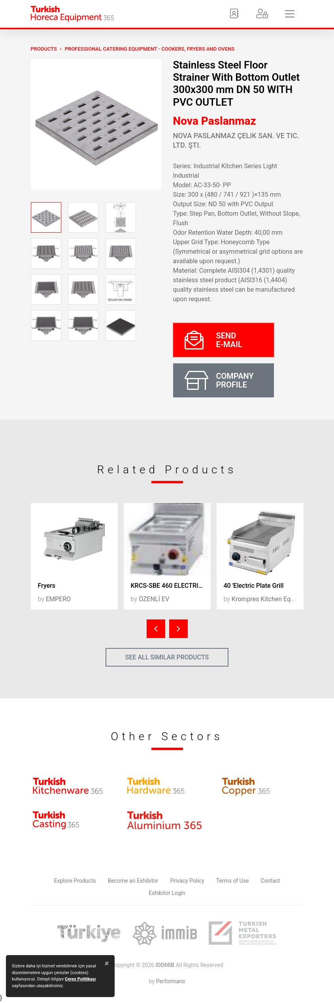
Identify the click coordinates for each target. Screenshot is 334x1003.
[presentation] (156, 628)
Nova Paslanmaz (214, 120)
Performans (170, 981)
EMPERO (58, 599)
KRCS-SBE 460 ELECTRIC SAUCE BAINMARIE (171, 585)
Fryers (47, 585)
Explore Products (75, 881)
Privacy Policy (187, 881)
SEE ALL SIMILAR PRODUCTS (167, 657)
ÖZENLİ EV (154, 599)
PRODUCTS (44, 49)
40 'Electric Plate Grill (254, 585)
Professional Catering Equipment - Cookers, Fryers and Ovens (149, 49)
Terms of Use (232, 881)
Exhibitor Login (167, 893)
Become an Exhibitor (133, 881)
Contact (270, 881)
